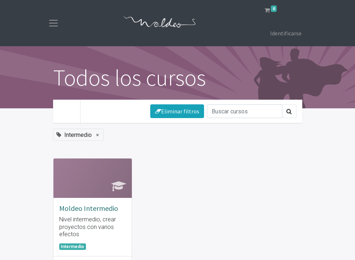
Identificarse (286, 33)
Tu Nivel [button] (102, 109)
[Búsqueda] (244, 111)
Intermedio (72, 246)
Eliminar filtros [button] (177, 111)
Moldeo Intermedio (88, 208)
